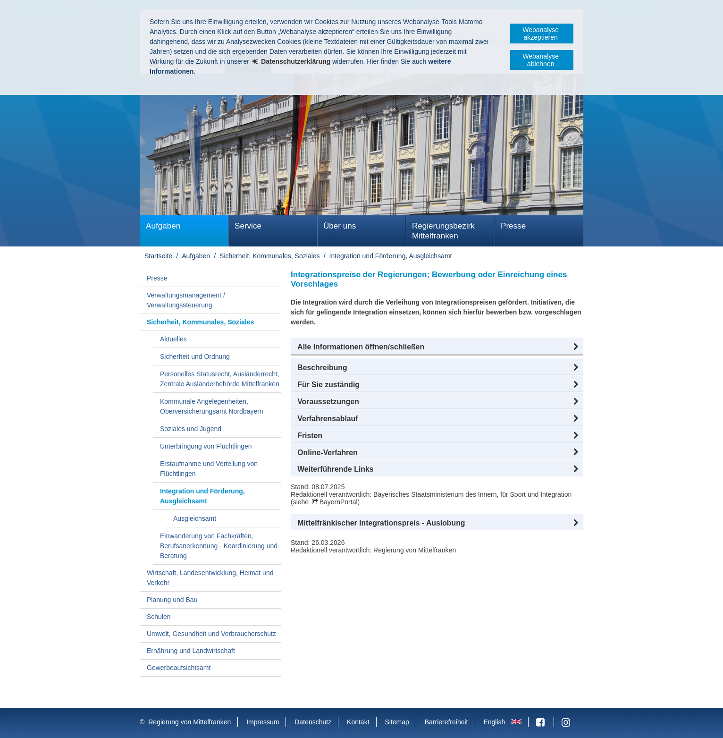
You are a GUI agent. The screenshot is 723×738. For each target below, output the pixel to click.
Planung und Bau (172, 599)
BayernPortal (338, 502)
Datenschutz (312, 722)
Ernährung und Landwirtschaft (191, 650)
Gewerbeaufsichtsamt (178, 667)
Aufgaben (163, 225)
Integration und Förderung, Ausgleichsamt (390, 256)
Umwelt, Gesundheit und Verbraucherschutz (211, 633)
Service (248, 225)
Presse (513, 225)
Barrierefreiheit (446, 722)
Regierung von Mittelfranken (189, 722)
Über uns (339, 225)
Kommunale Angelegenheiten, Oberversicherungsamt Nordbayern (211, 406)
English (494, 722)
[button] (437, 347)
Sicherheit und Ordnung (195, 356)
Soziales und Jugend (190, 429)
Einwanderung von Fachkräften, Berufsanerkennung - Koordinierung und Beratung (218, 546)
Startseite (158, 256)
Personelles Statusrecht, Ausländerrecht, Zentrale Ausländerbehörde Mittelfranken (219, 379)
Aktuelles (173, 339)
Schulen (159, 616)
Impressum (262, 722)
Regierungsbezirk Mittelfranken (443, 230)
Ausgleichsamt (194, 518)
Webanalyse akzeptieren (540, 33)
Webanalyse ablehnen (540, 60)
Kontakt (358, 722)
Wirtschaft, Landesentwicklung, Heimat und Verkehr (210, 577)
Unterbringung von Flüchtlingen (206, 446)
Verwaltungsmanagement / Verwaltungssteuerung (186, 300)
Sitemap (397, 722)
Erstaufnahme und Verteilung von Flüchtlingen (209, 468)
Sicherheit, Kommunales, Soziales (269, 256)
